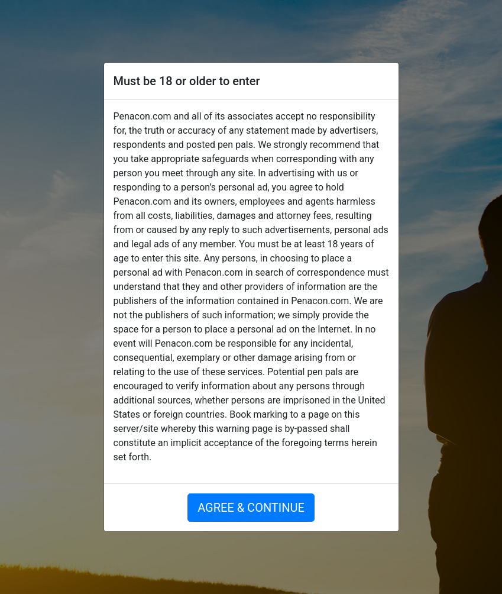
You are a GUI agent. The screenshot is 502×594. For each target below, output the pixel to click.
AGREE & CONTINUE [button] (251, 508)
